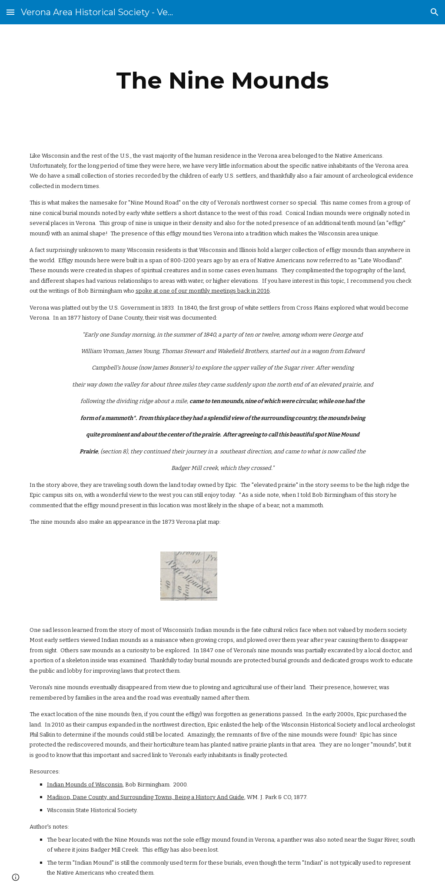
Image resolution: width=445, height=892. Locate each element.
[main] (222, 80)
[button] (10, 12)
